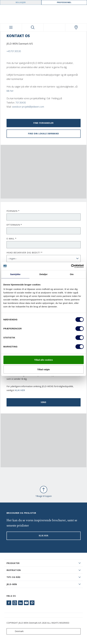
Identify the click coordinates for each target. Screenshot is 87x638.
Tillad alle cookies (43, 360)
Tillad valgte (43, 369)
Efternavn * (14, 224)
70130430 (20, 102)
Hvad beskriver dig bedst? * (24, 252)
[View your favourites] (54, 27)
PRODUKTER (13, 563)
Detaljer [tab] (44, 274)
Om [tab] (71, 274)
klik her (10, 90)
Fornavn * (13, 210)
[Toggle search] (33, 27)
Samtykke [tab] (15, 274)
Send (43, 402)
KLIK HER (20, 390)
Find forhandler (43, 123)
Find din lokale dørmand (43, 133)
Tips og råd (14, 577)
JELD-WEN (12, 584)
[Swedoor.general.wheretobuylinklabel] (76, 27)
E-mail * (11, 238)
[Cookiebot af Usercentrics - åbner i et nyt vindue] (71, 266)
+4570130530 (14, 51)
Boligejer (21, 2)
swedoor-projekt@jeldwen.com (28, 106)
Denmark (16, 631)
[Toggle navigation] (11, 27)
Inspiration (14, 570)
